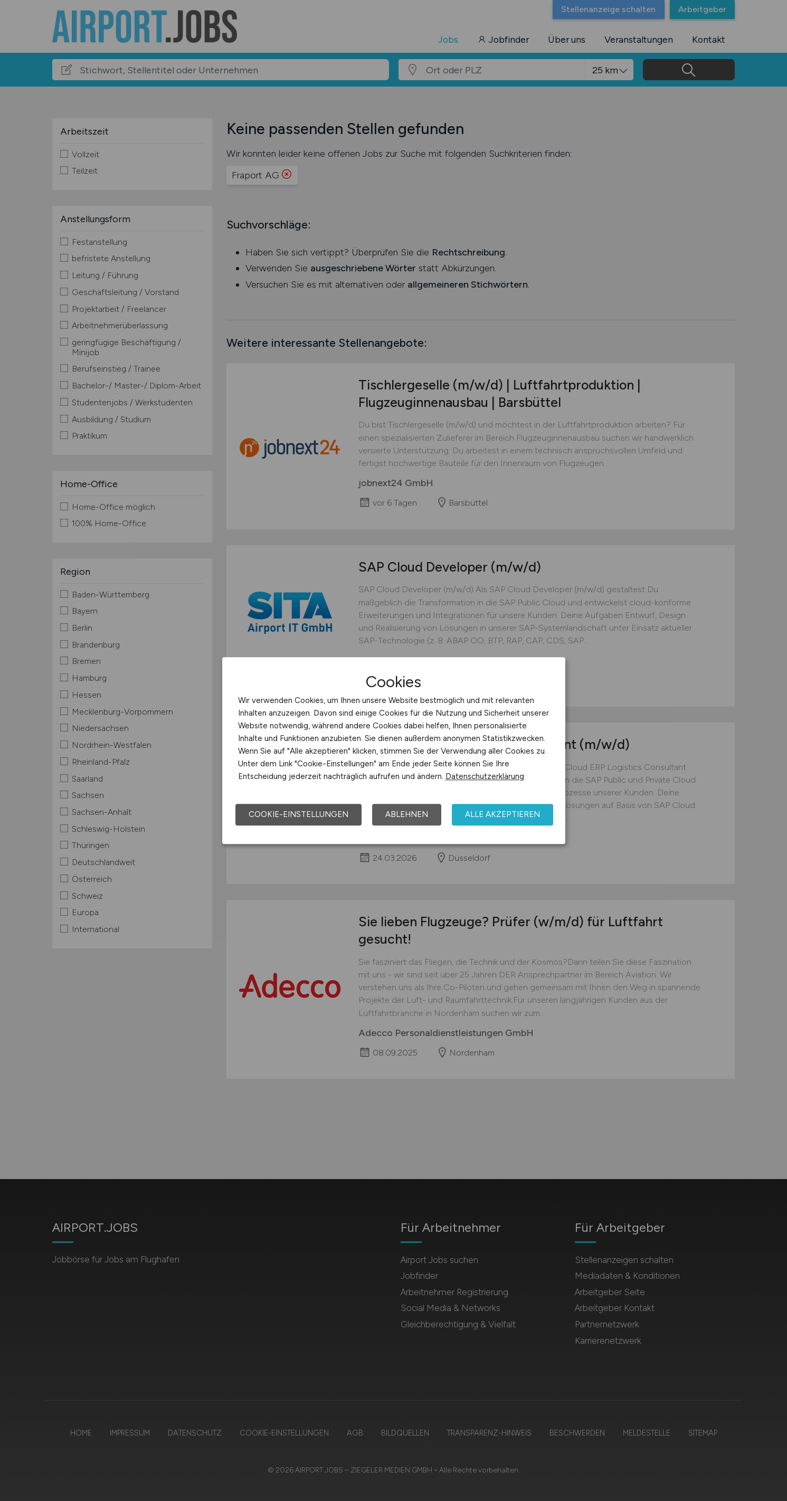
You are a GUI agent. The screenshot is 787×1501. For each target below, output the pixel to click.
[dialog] (393, 750)
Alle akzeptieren (502, 814)
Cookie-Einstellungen (298, 814)
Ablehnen (406, 814)
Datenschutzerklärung (484, 776)
